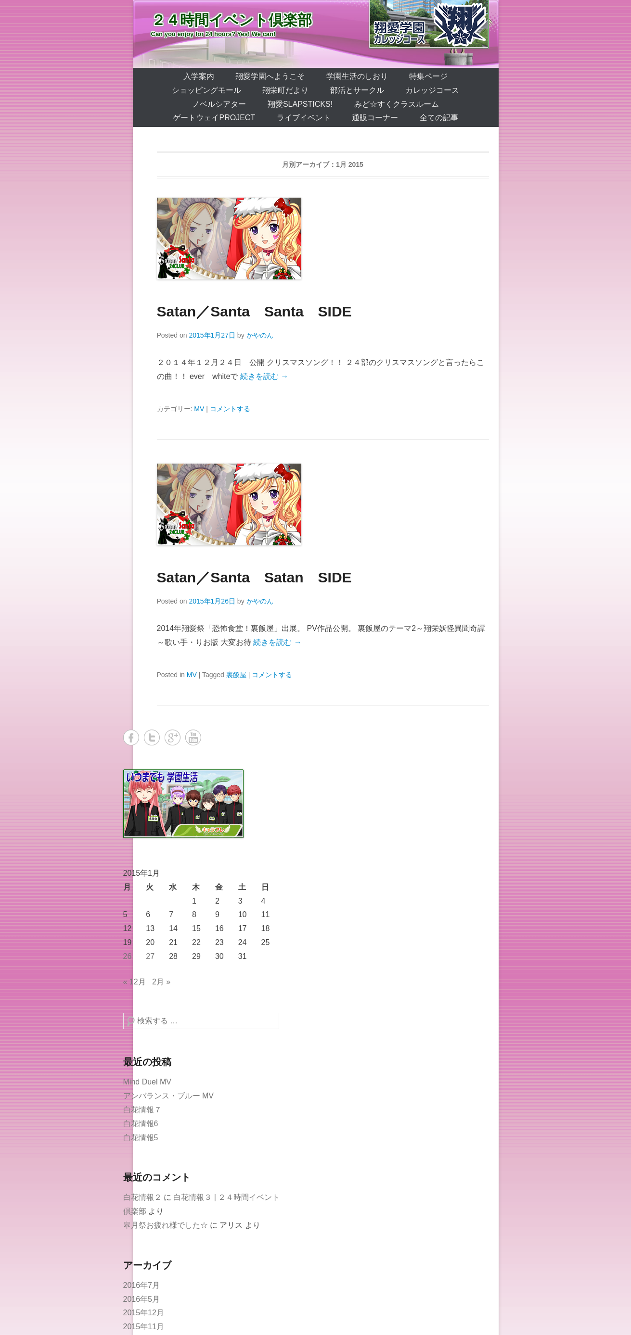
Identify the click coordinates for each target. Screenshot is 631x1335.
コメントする (230, 409)
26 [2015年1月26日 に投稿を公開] (127, 956)
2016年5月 (141, 1299)
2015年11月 (143, 1326)
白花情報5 (140, 1137)
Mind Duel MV (147, 1082)
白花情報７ (142, 1110)
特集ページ (428, 76)
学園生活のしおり (357, 76)
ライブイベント (304, 117)
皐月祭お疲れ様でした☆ (165, 1225)
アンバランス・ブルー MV (168, 1096)
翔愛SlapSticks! (300, 104)
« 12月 (134, 982)
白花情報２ (142, 1197)
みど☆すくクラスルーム (396, 104)
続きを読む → (264, 376)
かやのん (259, 335)
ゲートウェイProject (214, 117)
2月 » (161, 982)
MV (199, 409)
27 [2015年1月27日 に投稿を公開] (150, 956)
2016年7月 (141, 1285)
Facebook (131, 737)
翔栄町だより (285, 90)
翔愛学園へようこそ (270, 76)
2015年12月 (143, 1313)
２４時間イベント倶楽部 (231, 20)
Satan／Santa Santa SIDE (254, 311)
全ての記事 (439, 117)
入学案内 (198, 76)
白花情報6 (140, 1124)
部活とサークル (357, 90)
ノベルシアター (219, 104)
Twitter (152, 737)
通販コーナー (375, 117)
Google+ (172, 737)
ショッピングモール (206, 90)
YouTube (193, 737)
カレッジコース (432, 90)
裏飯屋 (236, 675)
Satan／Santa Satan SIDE (254, 577)
